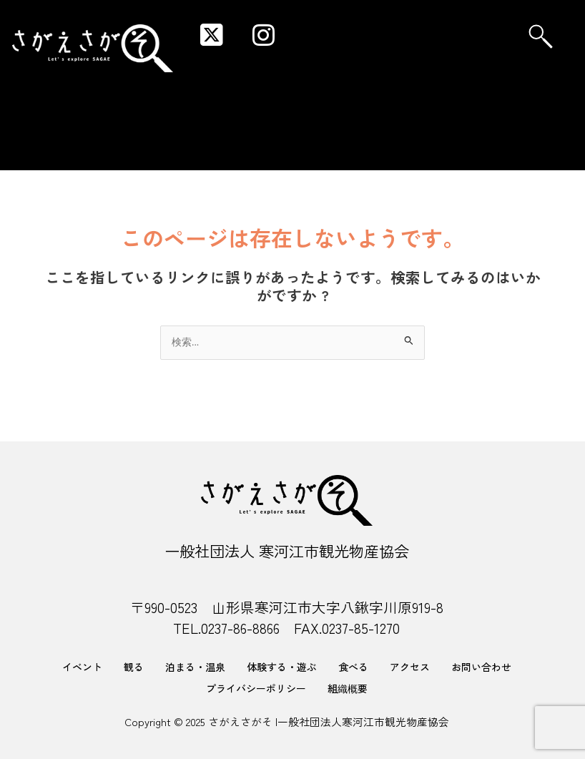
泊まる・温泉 (195, 667)
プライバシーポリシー (256, 688)
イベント (82, 667)
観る (134, 667)
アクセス (410, 667)
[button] (429, 22)
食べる (353, 667)
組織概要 (348, 688)
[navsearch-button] (541, 36)
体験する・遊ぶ (282, 667)
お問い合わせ (481, 667)
